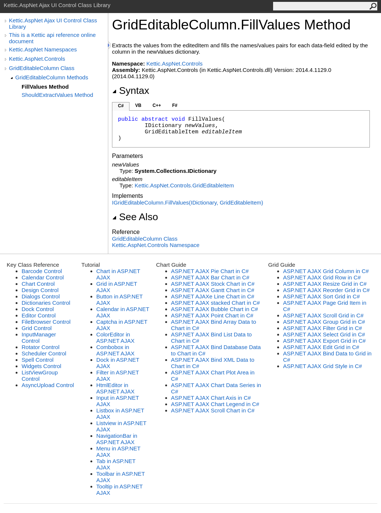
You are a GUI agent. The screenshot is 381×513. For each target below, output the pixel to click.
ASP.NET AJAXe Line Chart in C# (212, 296)
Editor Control (39, 315)
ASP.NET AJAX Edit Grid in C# (321, 347)
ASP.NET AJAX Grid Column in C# (326, 271)
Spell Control (38, 360)
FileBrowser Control (46, 322)
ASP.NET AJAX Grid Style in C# (322, 366)
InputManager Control (39, 337)
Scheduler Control (44, 353)
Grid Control (37, 328)
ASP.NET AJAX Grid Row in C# (322, 277)
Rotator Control (41, 347)
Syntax (130, 90)
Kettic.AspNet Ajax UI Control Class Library (53, 23)
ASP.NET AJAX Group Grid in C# (324, 322)
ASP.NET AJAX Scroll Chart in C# (213, 410)
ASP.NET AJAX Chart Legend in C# (215, 404)
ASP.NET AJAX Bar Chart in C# (210, 277)
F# (174, 105)
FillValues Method (45, 86)
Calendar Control (43, 277)
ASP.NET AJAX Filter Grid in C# (322, 328)
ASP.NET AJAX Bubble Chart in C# (214, 309)
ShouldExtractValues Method (57, 95)
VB (138, 105)
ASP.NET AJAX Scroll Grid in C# (323, 315)
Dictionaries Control (46, 303)
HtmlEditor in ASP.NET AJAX (115, 388)
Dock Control (38, 309)
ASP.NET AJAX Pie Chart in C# (210, 271)
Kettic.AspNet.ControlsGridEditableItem (184, 185)
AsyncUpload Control (48, 385)
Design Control (40, 290)
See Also (135, 216)
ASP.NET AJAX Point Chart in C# (212, 315)
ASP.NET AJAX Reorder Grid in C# (326, 290)
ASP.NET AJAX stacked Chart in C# (215, 303)
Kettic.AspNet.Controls (37, 59)
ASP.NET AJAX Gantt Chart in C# (212, 290)
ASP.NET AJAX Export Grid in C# (324, 341)
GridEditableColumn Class (41, 68)
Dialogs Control (41, 296)
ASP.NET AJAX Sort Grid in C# (321, 296)
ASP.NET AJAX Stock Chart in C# (213, 284)
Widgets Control (41, 366)
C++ (157, 105)
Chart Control (38, 284)
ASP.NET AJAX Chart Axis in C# (211, 398)
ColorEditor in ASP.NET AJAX (115, 337)
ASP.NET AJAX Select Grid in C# (324, 334)
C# (121, 105)
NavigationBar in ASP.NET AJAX (116, 439)
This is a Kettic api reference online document (52, 38)
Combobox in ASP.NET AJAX (115, 350)
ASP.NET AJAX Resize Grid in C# (325, 284)
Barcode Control (42, 271)
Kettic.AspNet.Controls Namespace (155, 245)
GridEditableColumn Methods (51, 77)
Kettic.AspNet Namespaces (43, 49)
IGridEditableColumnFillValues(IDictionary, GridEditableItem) (187, 202)
